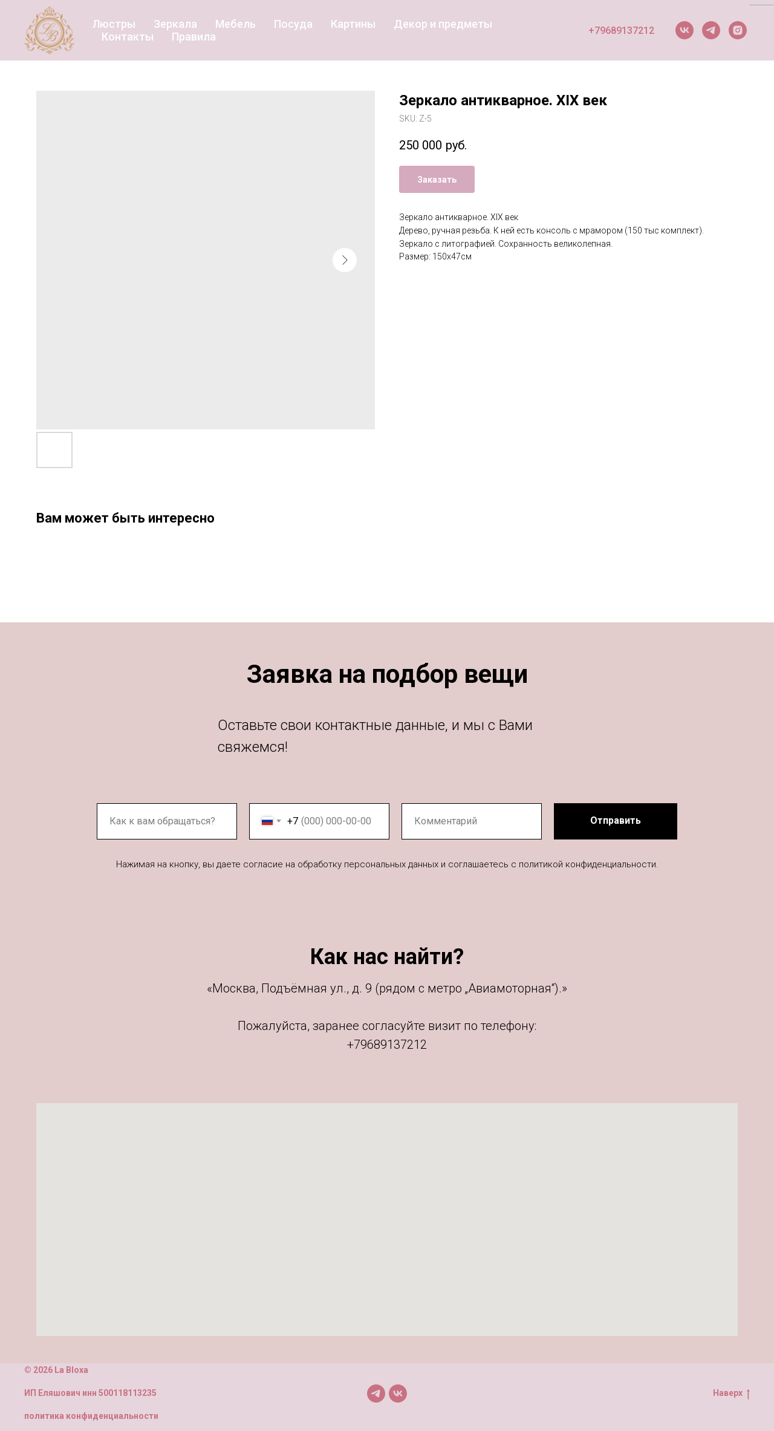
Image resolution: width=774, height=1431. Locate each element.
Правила (194, 36)
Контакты (128, 36)
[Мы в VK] (398, 1393)
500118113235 (128, 1393)
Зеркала (175, 24)
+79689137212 (621, 30)
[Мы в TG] (376, 1393)
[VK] (684, 30)
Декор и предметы (443, 24)
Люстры (114, 24)
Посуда (293, 24)
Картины (353, 24)
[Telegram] (711, 30)
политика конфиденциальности (91, 1416)
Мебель (235, 24)
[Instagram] (738, 30)
